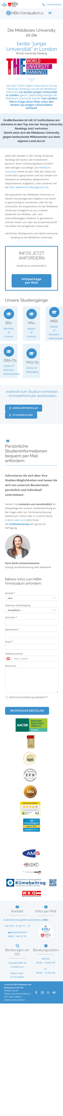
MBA (45, 919)
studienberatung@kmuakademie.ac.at (24, 919)
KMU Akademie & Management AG (29, 187)
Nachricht (10, 665)
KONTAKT (21, 1000)
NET (6, 997)
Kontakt (17, 911)
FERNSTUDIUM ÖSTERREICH (17, 994)
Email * (9, 641)
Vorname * (11, 617)
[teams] (54, 992)
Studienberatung (19, 524)
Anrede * (10, 593)
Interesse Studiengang (17, 605)
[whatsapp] (48, 992)
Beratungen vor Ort (17, 952)
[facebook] (36, 992)
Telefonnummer (14, 653)
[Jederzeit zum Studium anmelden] (23, 408)
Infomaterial (54, 4)
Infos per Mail (45, 911)
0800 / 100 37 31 (17, 936)
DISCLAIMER (14, 997)
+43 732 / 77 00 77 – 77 (17, 926)
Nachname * (12, 629)
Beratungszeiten (46, 950)
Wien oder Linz (16, 520)
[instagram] (42, 992)
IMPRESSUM (9, 1000)
